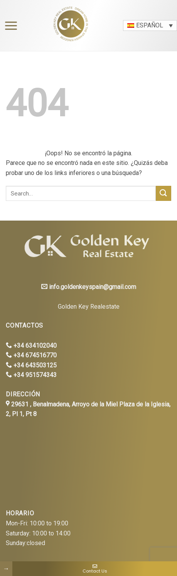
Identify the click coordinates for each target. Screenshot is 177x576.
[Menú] (9, 25)
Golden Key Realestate (89, 306)
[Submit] (163, 193)
